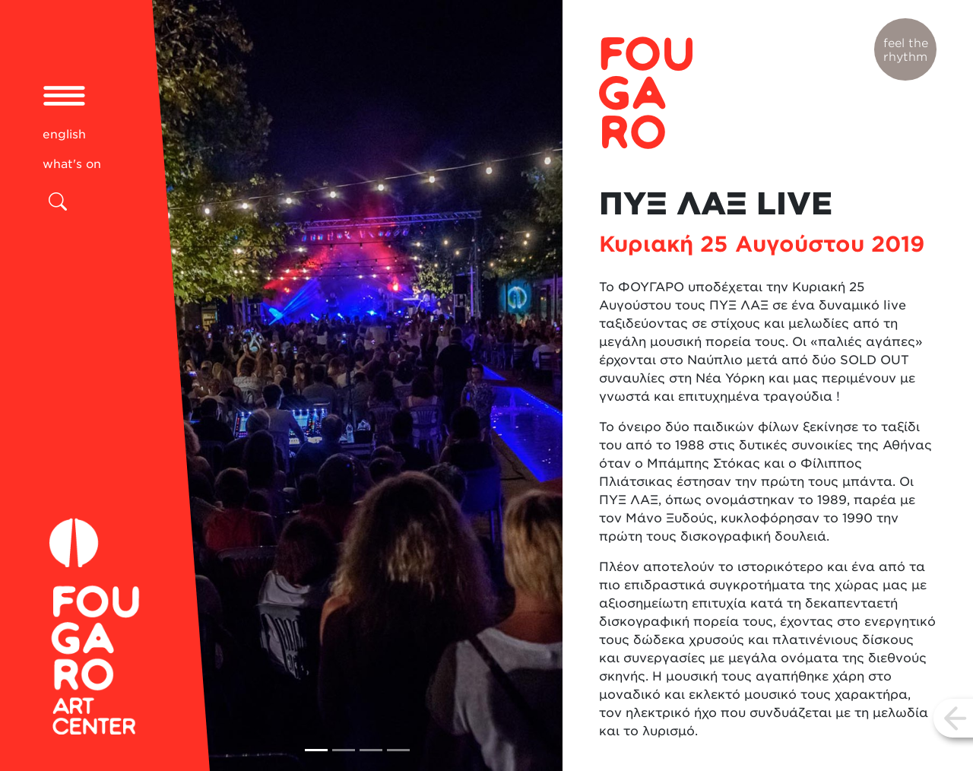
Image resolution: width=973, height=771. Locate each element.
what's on (72, 164)
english (64, 134)
